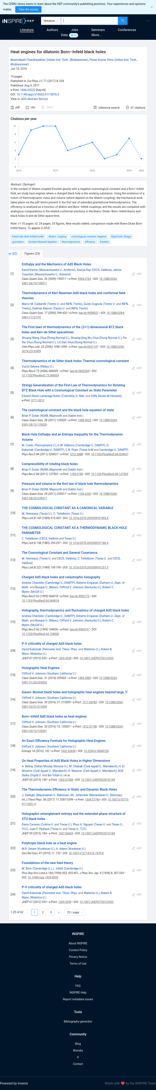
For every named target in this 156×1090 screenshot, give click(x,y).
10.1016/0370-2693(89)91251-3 (88, 567)
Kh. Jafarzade (79, 795)
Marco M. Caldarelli (34, 304)
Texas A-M (86, 449)
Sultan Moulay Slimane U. (51, 766)
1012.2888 (76, 454)
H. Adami (61, 848)
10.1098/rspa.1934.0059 (43, 877)
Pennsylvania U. (45, 445)
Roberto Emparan (87, 582)
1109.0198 (76, 474)
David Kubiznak (31, 649)
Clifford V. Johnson (71, 587)
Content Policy (78, 950)
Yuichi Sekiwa (30, 366)
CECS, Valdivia (102, 269)
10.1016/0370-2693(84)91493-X (88, 518)
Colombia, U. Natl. (73, 396)
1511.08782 (89, 702)
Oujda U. (36, 775)
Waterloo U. (91, 649)
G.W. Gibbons (66, 445)
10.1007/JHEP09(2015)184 (98, 833)
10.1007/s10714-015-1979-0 (86, 853)
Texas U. (45, 513)
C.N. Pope (71, 449)
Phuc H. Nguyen (83, 824)
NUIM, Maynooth (51, 415)
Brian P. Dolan (30, 415)
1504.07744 (92, 799)
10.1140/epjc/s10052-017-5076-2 (38, 94)
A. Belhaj (27, 766)
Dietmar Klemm (42, 308)
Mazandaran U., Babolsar (52, 795)
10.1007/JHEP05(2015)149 (98, 779)
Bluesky (78, 1050)
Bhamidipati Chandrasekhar (28, 59)
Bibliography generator (78, 1021)
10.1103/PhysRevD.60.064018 (40, 600)
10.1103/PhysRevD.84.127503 (109, 474)
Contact (78, 1064)
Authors (52, 30)
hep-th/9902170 (79, 596)
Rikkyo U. (47, 366)
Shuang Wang (30, 337)
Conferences (127, 30)
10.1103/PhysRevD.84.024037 (109, 454)
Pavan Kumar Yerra (102, 59)
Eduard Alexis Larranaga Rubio (41, 396)
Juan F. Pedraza (39, 829)
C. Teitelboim (61, 513)
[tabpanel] (78, 589)
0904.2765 (84, 278)
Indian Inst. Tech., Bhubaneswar (67, 59)
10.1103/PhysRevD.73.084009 (40, 375)
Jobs (74, 30)
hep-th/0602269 (79, 371)
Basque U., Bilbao (46, 587)
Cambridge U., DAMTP (90, 445)
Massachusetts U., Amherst (57, 269)
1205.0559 (65, 658)
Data (64, 35)
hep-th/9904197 (79, 629)
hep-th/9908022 (88, 313)
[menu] (142, 20)
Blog (78, 1043)
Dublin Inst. (75, 415)
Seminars (98, 30)
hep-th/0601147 (88, 346)
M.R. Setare (29, 848)
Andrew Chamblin (33, 582)
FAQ (77, 985)
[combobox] (89, 21)
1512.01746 (89, 726)
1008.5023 (84, 420)
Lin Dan (62, 342)
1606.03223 (27, 90)
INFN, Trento (73, 304)
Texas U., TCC (76, 829)
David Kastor (30, 269)
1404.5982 (84, 678)
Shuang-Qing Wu (81, 337)
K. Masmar (75, 770)
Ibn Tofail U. (55, 775)
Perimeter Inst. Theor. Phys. (60, 649)
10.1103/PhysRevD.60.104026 (40, 634)
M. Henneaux (30, 513)
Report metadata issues (78, 999)
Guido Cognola (93, 304)
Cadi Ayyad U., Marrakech (100, 766)
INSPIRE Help (77, 992)
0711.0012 (37, 400)
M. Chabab (76, 766)
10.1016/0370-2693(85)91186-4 (88, 543)
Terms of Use (78, 963)
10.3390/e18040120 (96, 751)
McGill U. (37, 591)
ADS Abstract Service (34, 99)
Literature (27, 30)
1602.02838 (68, 751)
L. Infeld (58, 868)
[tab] (22, 253)
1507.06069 (65, 833)
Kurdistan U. (46, 848)
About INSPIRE (78, 943)
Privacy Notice (78, 956)
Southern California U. (61, 673)
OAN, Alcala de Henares (106, 396)
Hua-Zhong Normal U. (54, 337)
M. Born (27, 868)
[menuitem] (148, 20)
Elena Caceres (31, 824)
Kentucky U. (92, 587)
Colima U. (47, 824)
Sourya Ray (84, 269)
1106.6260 (84, 493)
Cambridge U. (42, 868)
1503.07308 (65, 779)
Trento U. (54, 304)
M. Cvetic (28, 445)
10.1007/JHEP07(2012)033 (96, 658)
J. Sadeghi (28, 795)
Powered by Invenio (14, 1083)
